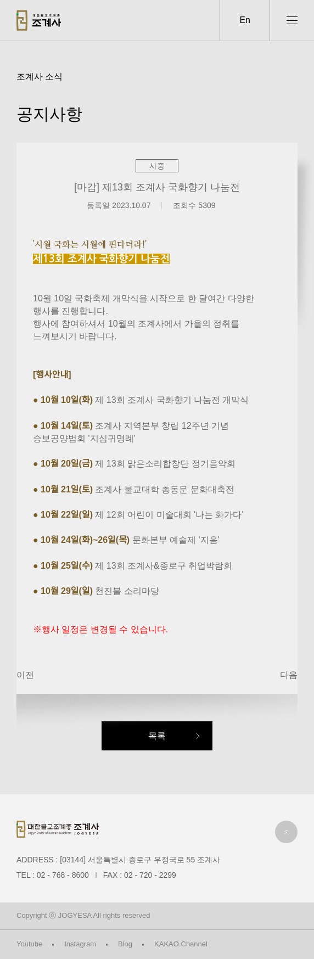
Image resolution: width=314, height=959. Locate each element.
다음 (289, 675)
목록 (157, 736)
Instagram (80, 944)
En (244, 20)
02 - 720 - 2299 (150, 875)
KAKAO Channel (181, 944)
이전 (25, 675)
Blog (125, 944)
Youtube (29, 944)
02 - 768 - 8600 (63, 875)
